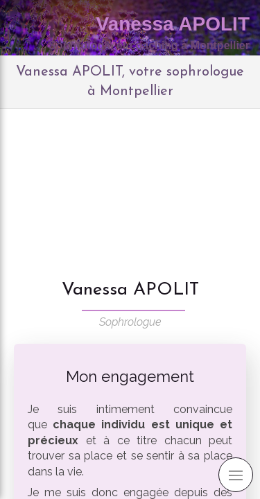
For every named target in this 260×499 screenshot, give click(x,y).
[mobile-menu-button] (235, 474)
